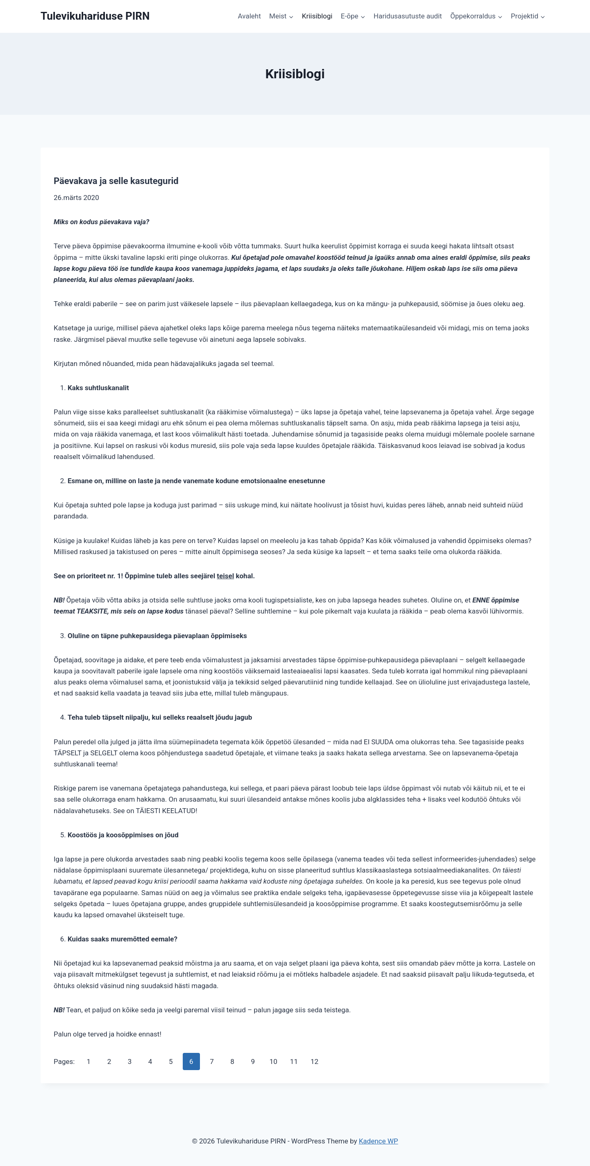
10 (273, 1061)
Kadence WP (378, 1141)
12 (314, 1061)
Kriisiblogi (317, 16)
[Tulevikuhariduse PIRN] (95, 16)
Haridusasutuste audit (408, 16)
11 (294, 1061)
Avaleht (249, 16)
